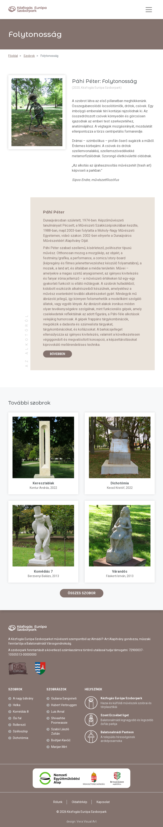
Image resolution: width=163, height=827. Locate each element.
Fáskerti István (115, 576)
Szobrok (15, 689)
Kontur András (39, 487)
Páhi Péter (54, 212)
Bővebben (57, 354)
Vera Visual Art (87, 821)
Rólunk (57, 802)
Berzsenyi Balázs (39, 576)
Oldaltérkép (79, 802)
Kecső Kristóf (116, 487)
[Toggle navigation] (149, 9)
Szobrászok (56, 689)
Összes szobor (82, 593)
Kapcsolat (103, 802)
